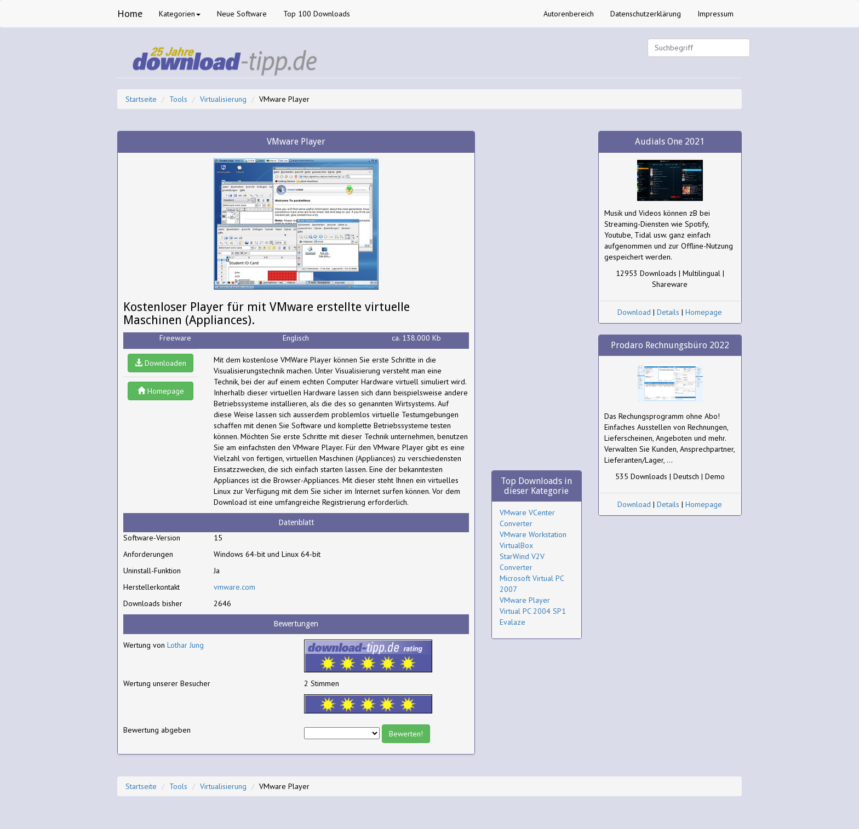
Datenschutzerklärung (645, 14)
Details (668, 312)
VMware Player (525, 600)
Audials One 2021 (670, 141)
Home (129, 13)
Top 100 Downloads (316, 14)
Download (634, 312)
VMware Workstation (533, 534)
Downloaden (160, 363)
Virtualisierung (223, 99)
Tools (178, 99)
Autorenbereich (568, 14)
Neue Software (242, 14)
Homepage (161, 391)
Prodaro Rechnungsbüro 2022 (670, 345)
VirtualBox (516, 545)
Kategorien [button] (180, 14)
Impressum (715, 14)
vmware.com (234, 587)
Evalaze (512, 622)
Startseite (141, 99)
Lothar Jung (185, 645)
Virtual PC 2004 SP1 (533, 611)
